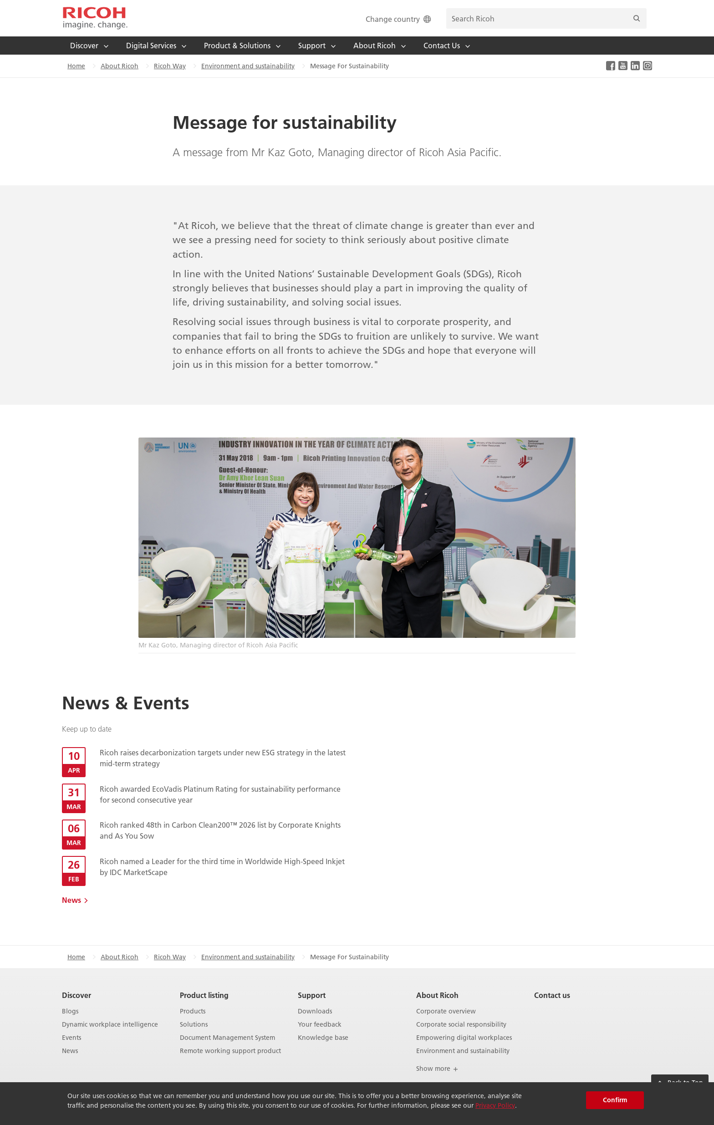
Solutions (194, 1024)
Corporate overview (446, 1011)
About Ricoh (119, 66)
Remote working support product (230, 1051)
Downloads (315, 1011)
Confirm (615, 1100)
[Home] (95, 18)
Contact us (552, 995)
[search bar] (546, 18)
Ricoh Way (170, 66)
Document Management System (227, 1038)
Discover (76, 995)
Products (192, 1011)
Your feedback (320, 1024)
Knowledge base (323, 1038)
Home (76, 66)
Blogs (70, 1011)
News (71, 900)
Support (312, 995)
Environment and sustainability (248, 66)
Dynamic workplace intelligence (110, 1024)
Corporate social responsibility (461, 1024)
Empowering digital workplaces (464, 1038)
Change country (399, 19)
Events (71, 1038)
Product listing (204, 995)
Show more (437, 1068)
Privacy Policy (495, 1105)
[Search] (637, 18)
